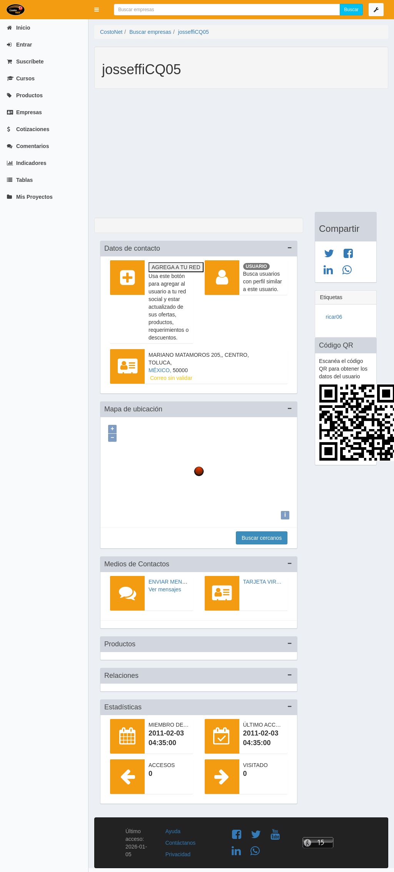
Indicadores (26, 163)
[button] (96, 9)
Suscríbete (25, 61)
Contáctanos (180, 841)
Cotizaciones (28, 129)
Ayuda (172, 829)
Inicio (18, 28)
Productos (25, 95)
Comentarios (28, 146)
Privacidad (177, 852)
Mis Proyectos (30, 197)
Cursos (21, 78)
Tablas (20, 180)
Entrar (19, 45)
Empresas (24, 112)
